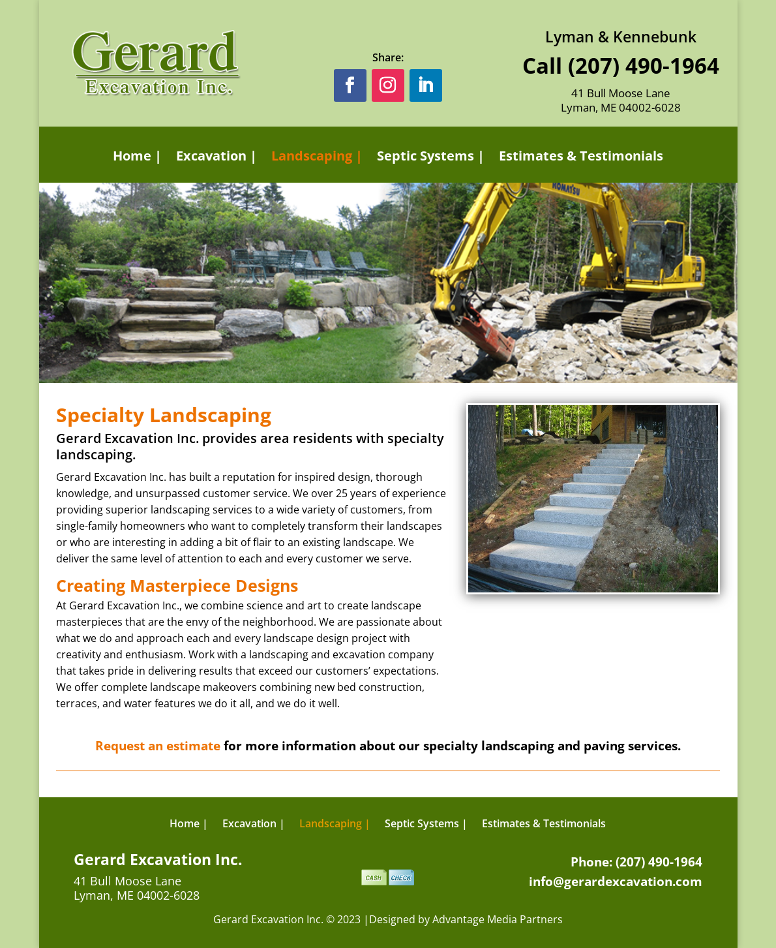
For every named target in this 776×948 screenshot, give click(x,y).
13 (615, 566)
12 (604, 566)
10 (582, 566)
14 (626, 566)
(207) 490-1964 (643, 65)
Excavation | (216, 156)
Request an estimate (157, 745)
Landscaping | (317, 156)
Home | (137, 156)
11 (593, 566)
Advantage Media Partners (497, 919)
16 (648, 566)
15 (637, 566)
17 (659, 566)
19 (681, 566)
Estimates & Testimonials (581, 156)
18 (670, 566)
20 (693, 566)
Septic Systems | (431, 156)
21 (704, 566)
